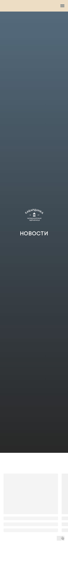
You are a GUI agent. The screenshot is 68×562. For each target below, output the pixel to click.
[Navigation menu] (62, 6)
